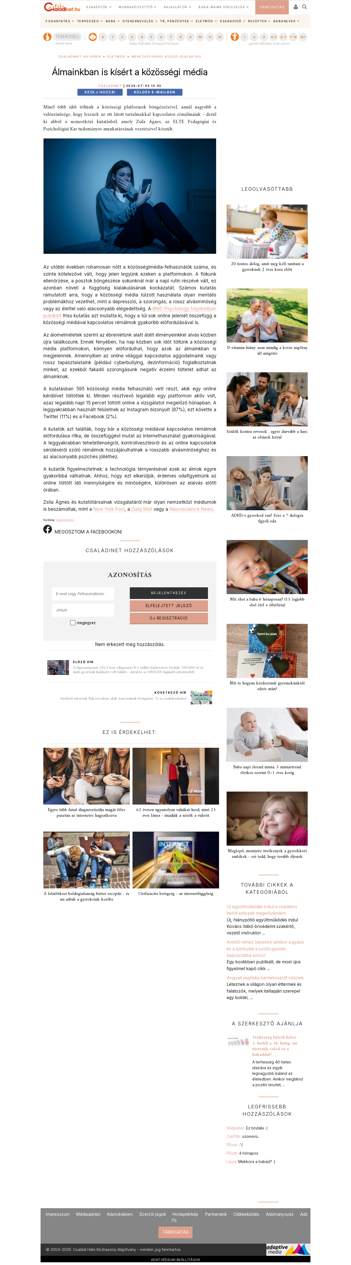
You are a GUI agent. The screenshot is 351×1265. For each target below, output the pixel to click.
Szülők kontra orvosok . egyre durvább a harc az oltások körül (267, 434)
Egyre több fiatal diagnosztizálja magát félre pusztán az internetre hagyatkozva (86, 812)
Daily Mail (141, 509)
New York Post (109, 509)
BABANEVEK (284, 21)
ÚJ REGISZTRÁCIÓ (169, 618)
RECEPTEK (257, 21)
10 (200, 37)
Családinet (110, 86)
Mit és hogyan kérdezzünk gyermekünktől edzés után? (267, 686)
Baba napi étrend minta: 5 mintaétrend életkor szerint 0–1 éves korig (267, 770)
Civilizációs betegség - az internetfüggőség (175, 894)
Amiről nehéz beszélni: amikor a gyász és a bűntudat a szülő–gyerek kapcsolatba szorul (265, 948)
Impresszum (57, 1214)
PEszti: (235, 1144)
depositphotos (65, 520)
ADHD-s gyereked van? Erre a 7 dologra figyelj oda (267, 518)
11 (209, 37)
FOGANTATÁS (58, 21)
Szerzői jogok (152, 1214)
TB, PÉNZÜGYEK (174, 21)
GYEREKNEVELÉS (138, 21)
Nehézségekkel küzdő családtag (167, 56)
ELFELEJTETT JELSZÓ (169, 606)
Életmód (116, 56)
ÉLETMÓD (204, 21)
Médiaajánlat (88, 1214)
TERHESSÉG (88, 21)
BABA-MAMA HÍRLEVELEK (221, 7)
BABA (111, 21)
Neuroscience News (191, 509)
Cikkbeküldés (246, 1214)
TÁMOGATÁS (272, 7)
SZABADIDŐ (230, 21)
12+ (303, 37)
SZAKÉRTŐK (97, 7)
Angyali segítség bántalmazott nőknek (265, 977)
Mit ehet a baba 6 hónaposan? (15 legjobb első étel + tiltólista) (267, 602)
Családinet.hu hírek (79, 56)
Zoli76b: (243, 1136)
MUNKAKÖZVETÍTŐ (136, 7)
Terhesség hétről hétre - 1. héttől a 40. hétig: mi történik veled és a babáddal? (275, 1046)
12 (219, 37)
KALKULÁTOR (175, 7)
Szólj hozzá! (100, 92)
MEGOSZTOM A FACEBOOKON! (82, 530)
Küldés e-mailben (155, 92)
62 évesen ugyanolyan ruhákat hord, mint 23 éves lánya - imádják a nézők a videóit (176, 812)
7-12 (293, 37)
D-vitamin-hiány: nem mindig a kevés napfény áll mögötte (267, 350)
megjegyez (86, 623)
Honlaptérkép (185, 1214)
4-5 (273, 37)
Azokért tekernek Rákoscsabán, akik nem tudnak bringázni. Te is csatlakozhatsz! (123, 698)
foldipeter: (247, 1128)
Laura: (251, 1161)
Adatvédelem (120, 1214)
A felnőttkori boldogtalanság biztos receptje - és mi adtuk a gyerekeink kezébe (86, 896)
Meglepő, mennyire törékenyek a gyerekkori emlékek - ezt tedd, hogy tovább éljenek (267, 854)
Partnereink (216, 1214)
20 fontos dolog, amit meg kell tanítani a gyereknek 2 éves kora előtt (267, 267)
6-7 (283, 37)
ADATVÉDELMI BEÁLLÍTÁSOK (175, 1259)
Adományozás (280, 1214)
